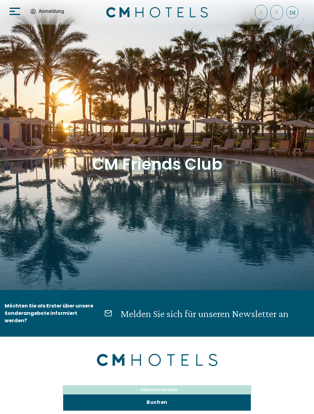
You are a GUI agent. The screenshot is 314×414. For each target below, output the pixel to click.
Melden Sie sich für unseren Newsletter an (205, 313)
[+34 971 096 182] (277, 12)
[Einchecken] (261, 12)
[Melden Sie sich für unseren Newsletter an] (108, 313)
